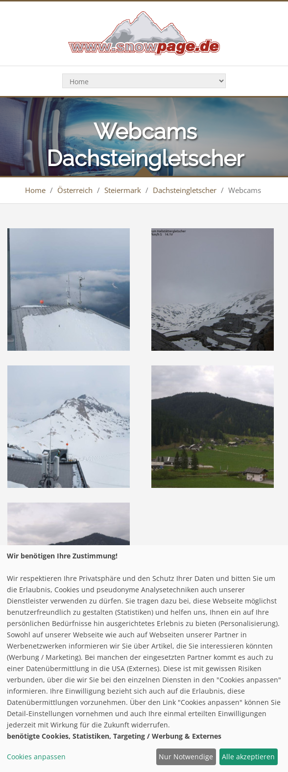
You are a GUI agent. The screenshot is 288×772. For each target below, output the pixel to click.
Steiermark (122, 190)
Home (35, 190)
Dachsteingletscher (184, 190)
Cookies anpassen (36, 756)
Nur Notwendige (186, 756)
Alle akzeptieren (248, 756)
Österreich (75, 190)
